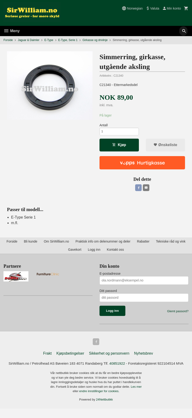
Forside (8, 40)
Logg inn (94, 252)
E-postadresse (109, 276)
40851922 (122, 367)
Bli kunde (30, 244)
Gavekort (74, 252)
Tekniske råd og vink (170, 244)
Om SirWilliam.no (56, 244)
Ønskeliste (165, 146)
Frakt (47, 357)
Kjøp (119, 146)
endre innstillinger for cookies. (99, 400)
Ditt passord (108, 293)
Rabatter (143, 244)
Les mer (136, 396)
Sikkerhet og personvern (109, 357)
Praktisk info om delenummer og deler (102, 244)
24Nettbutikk (104, 409)
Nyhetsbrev (143, 357)
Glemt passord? (178, 313)
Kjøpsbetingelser (70, 357)
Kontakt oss (115, 252)
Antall (103, 125)
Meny (11, 31)
